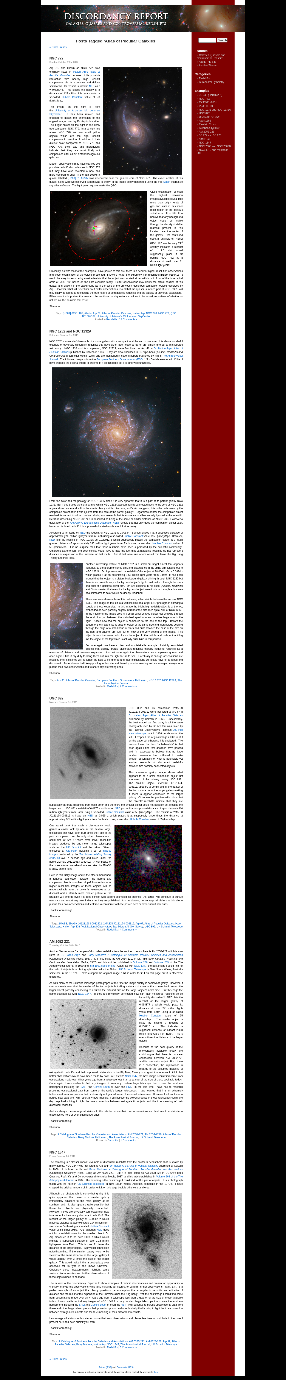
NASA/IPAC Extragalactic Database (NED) (94, 522)
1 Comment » (128, 1140)
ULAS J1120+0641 (210, 117)
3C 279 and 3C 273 (210, 135)
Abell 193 (204, 138)
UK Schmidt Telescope (170, 926)
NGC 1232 (155, 680)
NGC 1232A (169, 680)
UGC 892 (56, 698)
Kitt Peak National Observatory (93, 926)
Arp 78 (96, 313)
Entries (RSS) (105, 1367)
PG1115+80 (206, 106)
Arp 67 (139, 923)
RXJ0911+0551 (208, 102)
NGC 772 (56, 58)
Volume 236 (140, 962)
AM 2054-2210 (153, 1134)
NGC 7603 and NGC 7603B (215, 146)
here (156, 1372)
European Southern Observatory (115, 680)
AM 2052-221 (59, 941)
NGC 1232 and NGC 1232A (70, 331)
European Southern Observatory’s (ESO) (120, 359)
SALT (83, 1086)
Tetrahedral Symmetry (211, 82)
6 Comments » (128, 1347)
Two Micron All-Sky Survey (128, 926)
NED (91, 86)
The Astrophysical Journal (123, 1137)
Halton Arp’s (80, 71)
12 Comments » (128, 319)
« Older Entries (58, 47)
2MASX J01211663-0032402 (85, 923)
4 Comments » (128, 929)
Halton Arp (139, 313)
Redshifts (111, 319)
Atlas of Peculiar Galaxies (116, 313)
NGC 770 (151, 313)
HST (128, 1086)
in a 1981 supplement (102, 965)
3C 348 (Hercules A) (210, 95)
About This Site (207, 61)
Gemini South (101, 1086)
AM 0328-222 (153, 1341)
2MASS (63, 923)
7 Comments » (128, 686)
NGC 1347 (140, 965)
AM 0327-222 (137, 1341)
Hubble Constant (72, 97)
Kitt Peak (71, 850)
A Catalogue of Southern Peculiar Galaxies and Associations (92, 1134)
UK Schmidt (73, 847)
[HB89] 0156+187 (78, 178)
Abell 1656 (205, 120)
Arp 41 (61, 680)
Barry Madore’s (97, 955)
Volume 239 (162, 962)
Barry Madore (86, 1137)
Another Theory (208, 65)
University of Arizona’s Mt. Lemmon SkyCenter (123, 316)
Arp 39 (166, 1341)
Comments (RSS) (125, 1367)
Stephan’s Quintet (209, 128)
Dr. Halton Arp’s (163, 348)
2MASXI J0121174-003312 (118, 923)
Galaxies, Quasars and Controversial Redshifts (211, 57)
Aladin (166, 181)
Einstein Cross (207, 124)
